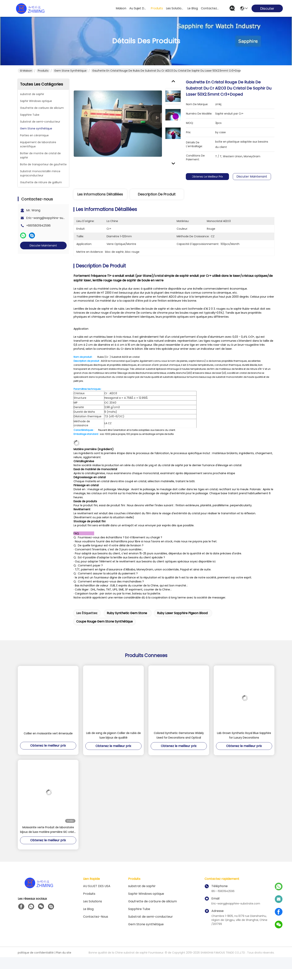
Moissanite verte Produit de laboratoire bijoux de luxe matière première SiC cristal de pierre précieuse (48, 837)
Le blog (88, 916)
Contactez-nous (95, 924)
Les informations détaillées (100, 194)
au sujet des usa (138, 8)
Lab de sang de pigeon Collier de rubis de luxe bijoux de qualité (113, 742)
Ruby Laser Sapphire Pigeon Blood (182, 620)
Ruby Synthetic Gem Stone (127, 620)
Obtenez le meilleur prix (210, 176)
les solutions (175, 8)
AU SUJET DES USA (96, 893)
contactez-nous (210, 8)
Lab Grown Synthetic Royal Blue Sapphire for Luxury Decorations (244, 742)
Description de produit (157, 194)
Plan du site (63, 960)
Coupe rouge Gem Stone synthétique (104, 629)
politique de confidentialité (36, 960)
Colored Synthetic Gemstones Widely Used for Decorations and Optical (179, 742)
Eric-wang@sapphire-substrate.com (54, 218)
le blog (192, 8)
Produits (43, 71)
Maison (121, 8)
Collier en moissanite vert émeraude (48, 741)
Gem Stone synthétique (70, 71)
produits (157, 8)
